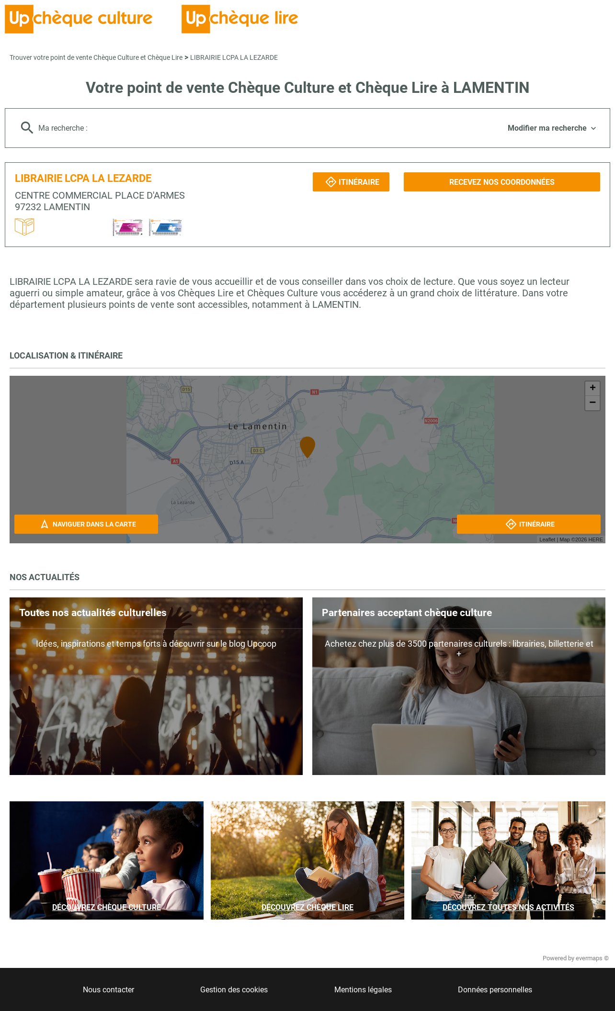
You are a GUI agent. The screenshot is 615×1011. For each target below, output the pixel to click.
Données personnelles (495, 989)
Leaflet (547, 539)
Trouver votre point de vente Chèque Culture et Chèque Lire (96, 57)
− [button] (592, 403)
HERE (595, 539)
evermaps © (592, 958)
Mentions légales (363, 989)
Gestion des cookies (234, 989)
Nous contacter (108, 989)
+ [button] (593, 389)
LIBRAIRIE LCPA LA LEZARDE (234, 57)
